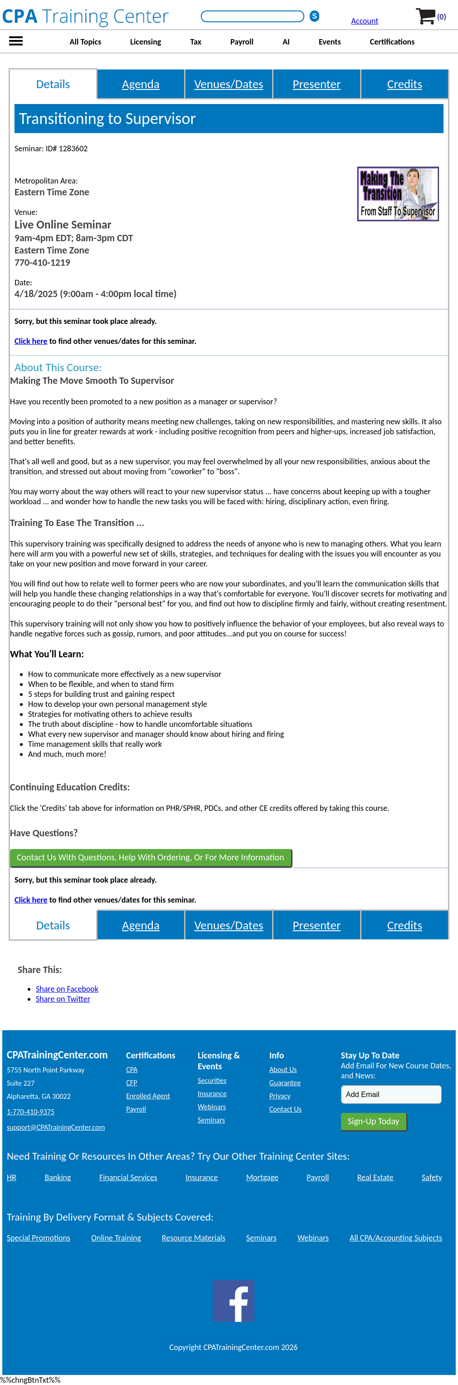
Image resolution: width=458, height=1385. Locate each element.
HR (11, 1177)
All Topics (86, 42)
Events (330, 42)
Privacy (280, 1096)
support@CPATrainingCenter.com (56, 1127)
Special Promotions (38, 1238)
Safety (432, 1177)
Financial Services (128, 1177)
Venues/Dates (228, 83)
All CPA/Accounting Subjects (396, 1238)
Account (365, 21)
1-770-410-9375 (30, 1111)
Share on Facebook (67, 989)
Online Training (116, 1238)
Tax (195, 42)
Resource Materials (193, 1238)
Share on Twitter (63, 999)
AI (286, 42)
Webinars (212, 1106)
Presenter (317, 83)
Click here (31, 341)
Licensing (145, 42)
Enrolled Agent (148, 1096)
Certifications (392, 42)
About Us (283, 1069)
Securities (212, 1080)
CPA (131, 1069)
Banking (57, 1177)
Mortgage (262, 1177)
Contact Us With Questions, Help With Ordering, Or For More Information (150, 857)
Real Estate (375, 1177)
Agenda (141, 83)
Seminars (211, 1120)
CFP (131, 1082)
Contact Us (285, 1109)
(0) (441, 17)
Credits (404, 83)
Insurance (212, 1093)
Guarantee (285, 1082)
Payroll (241, 42)
